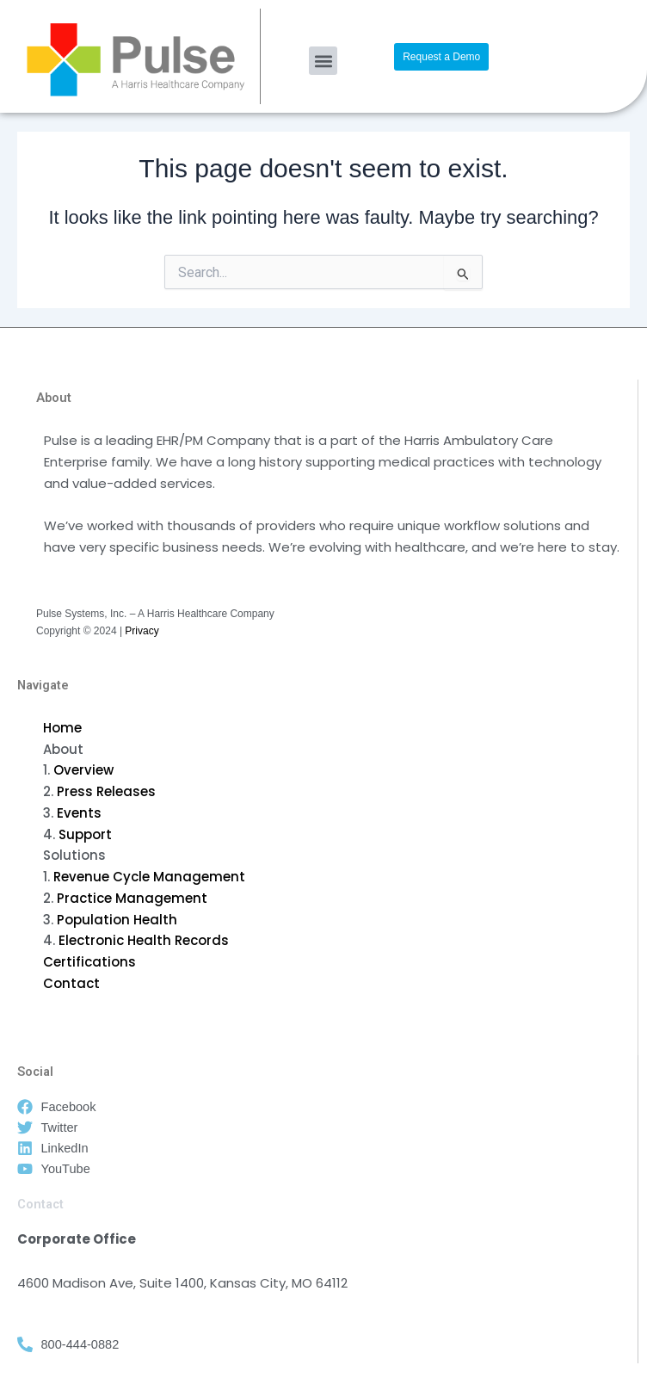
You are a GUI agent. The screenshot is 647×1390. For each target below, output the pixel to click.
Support (85, 834)
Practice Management (132, 898)
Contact (71, 983)
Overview (83, 770)
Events (79, 813)
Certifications (89, 962)
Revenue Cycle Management (149, 877)
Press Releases (106, 791)
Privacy (141, 631)
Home (62, 728)
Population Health (117, 920)
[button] (323, 60)
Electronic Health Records (144, 940)
